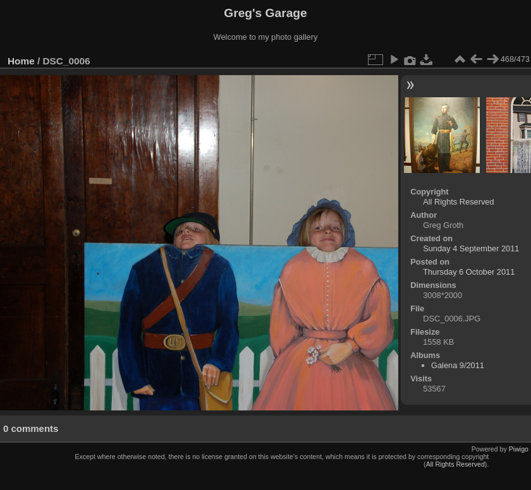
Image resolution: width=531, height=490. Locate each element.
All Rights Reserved (458, 201)
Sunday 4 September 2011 (471, 248)
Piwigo (518, 449)
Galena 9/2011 (457, 365)
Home (21, 61)
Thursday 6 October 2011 (469, 272)
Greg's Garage (265, 13)
